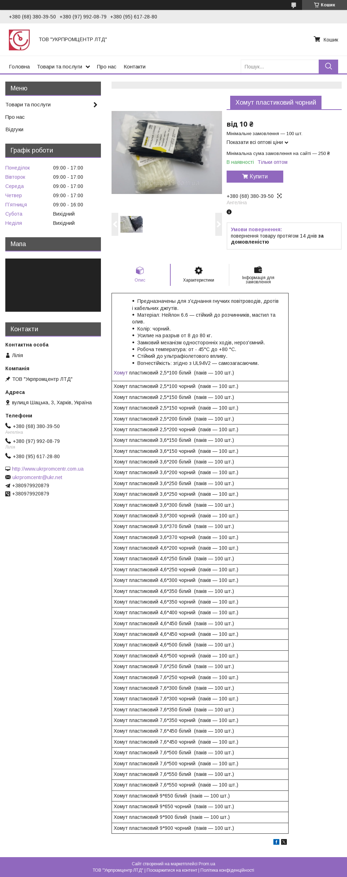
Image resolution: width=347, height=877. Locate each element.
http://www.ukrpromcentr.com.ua (48, 469)
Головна (19, 66)
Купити (259, 176)
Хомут (121, 373)
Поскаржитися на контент (172, 870)
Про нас (106, 66)
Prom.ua (207, 863)
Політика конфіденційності (227, 870)
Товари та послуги (59, 66)
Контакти (135, 66)
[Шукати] (328, 66)
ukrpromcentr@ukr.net (37, 477)
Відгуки (14, 129)
